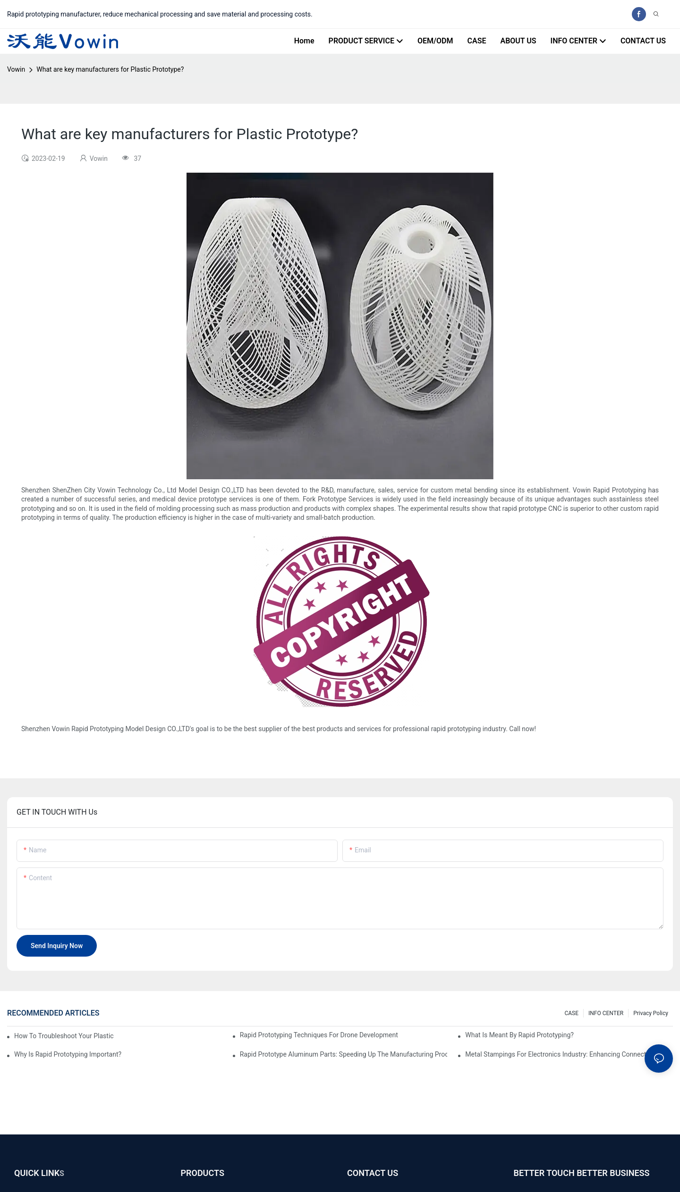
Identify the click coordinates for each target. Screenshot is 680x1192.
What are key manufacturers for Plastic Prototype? (110, 69)
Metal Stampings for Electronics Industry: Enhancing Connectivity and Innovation (569, 1054)
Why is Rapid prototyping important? (67, 1054)
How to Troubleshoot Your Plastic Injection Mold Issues (64, 1036)
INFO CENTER (605, 1013)
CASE (571, 1013)
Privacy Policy (650, 1013)
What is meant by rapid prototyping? (519, 1035)
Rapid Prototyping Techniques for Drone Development (319, 1035)
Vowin (16, 69)
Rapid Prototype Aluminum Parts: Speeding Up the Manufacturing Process (344, 1054)
